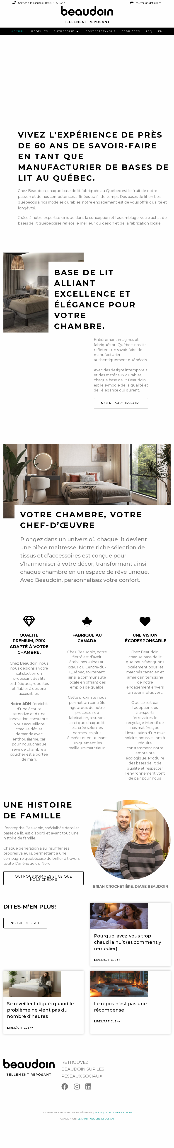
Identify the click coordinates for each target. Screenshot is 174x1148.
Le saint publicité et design (96, 1130)
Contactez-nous (101, 31)
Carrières (131, 31)
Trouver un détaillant (146, 3)
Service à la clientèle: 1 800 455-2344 (38, 3)
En (160, 31)
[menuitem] (18, 31)
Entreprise (64, 31)
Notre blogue (25, 934)
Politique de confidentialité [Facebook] (114, 1123)
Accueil (18, 31)
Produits (39, 31)
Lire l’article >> (107, 971)
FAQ (149, 31)
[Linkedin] (90, 1098)
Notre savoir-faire (121, 414)
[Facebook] (67, 1098)
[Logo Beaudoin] (87, 16)
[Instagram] (79, 1098)
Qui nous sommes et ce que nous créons (43, 889)
